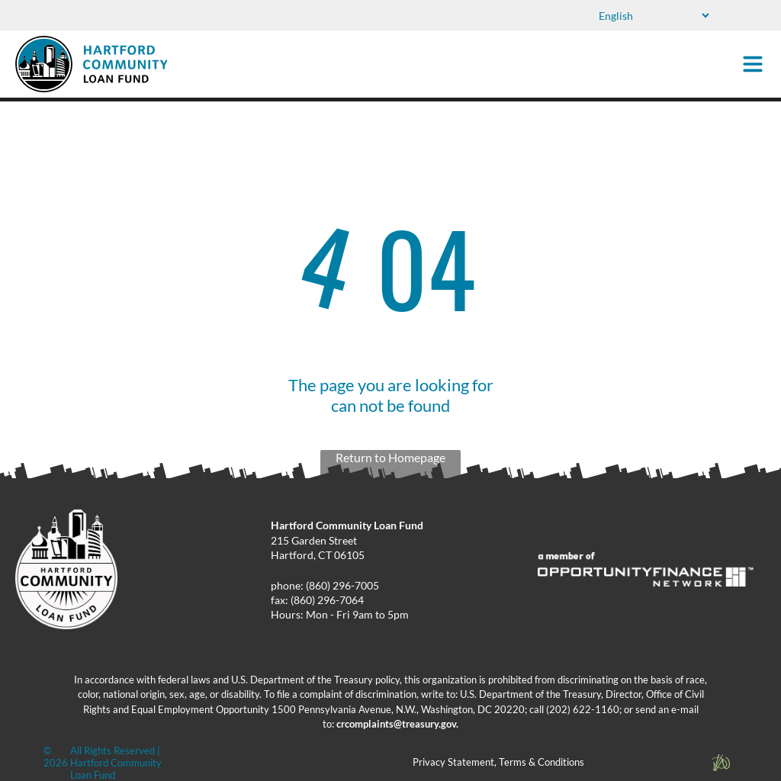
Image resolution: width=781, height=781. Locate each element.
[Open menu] (752, 64)
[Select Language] (652, 15)
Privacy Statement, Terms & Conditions (498, 762)
